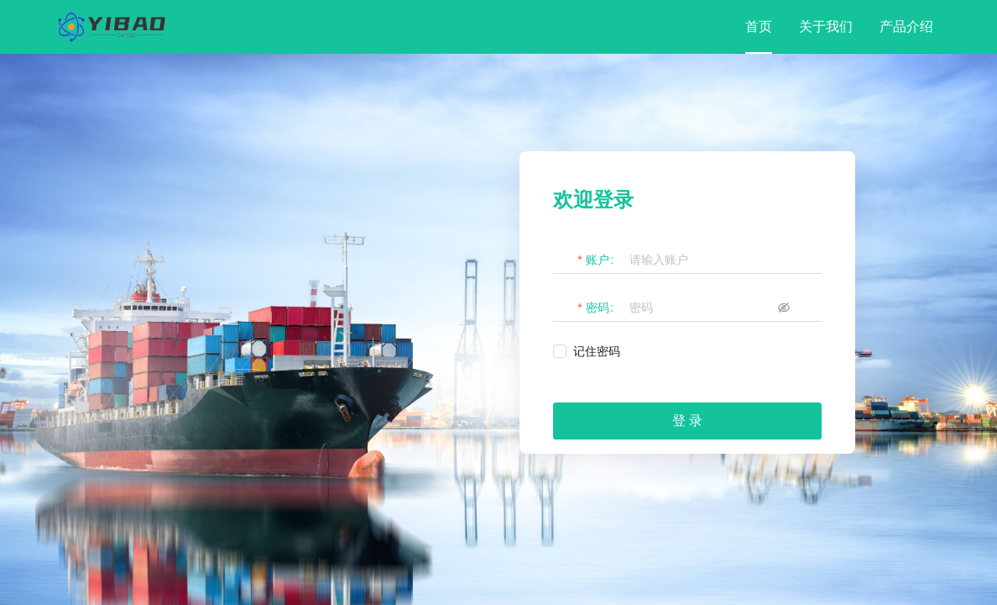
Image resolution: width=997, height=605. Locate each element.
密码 (597, 307)
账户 (597, 259)
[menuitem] (759, 27)
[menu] (839, 27)
